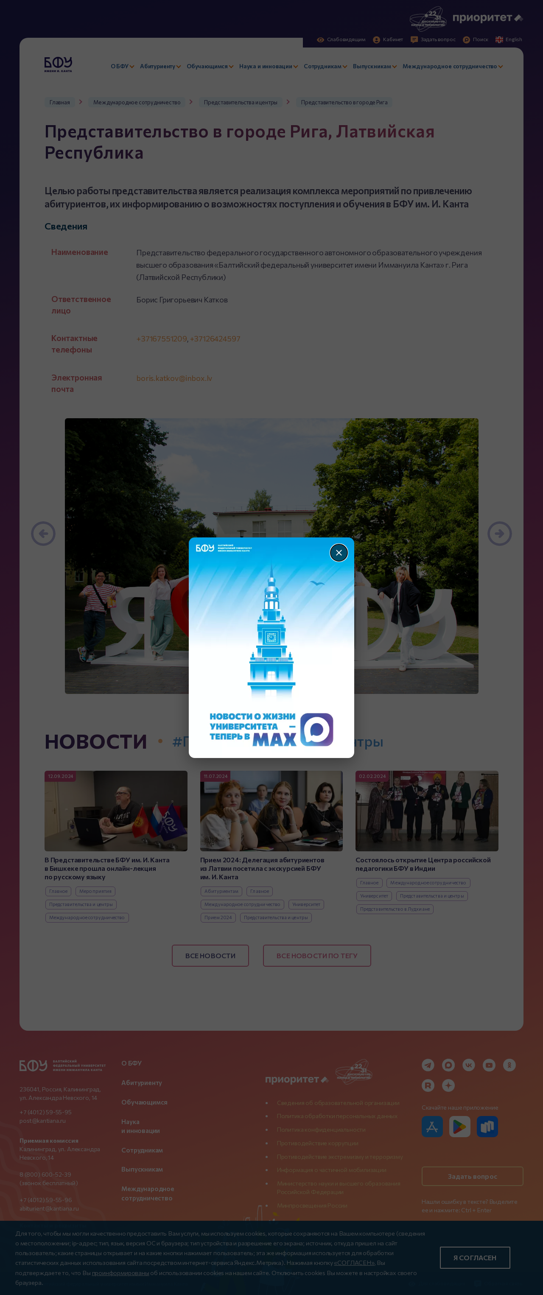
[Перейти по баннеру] (272, 647)
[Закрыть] (338, 552)
